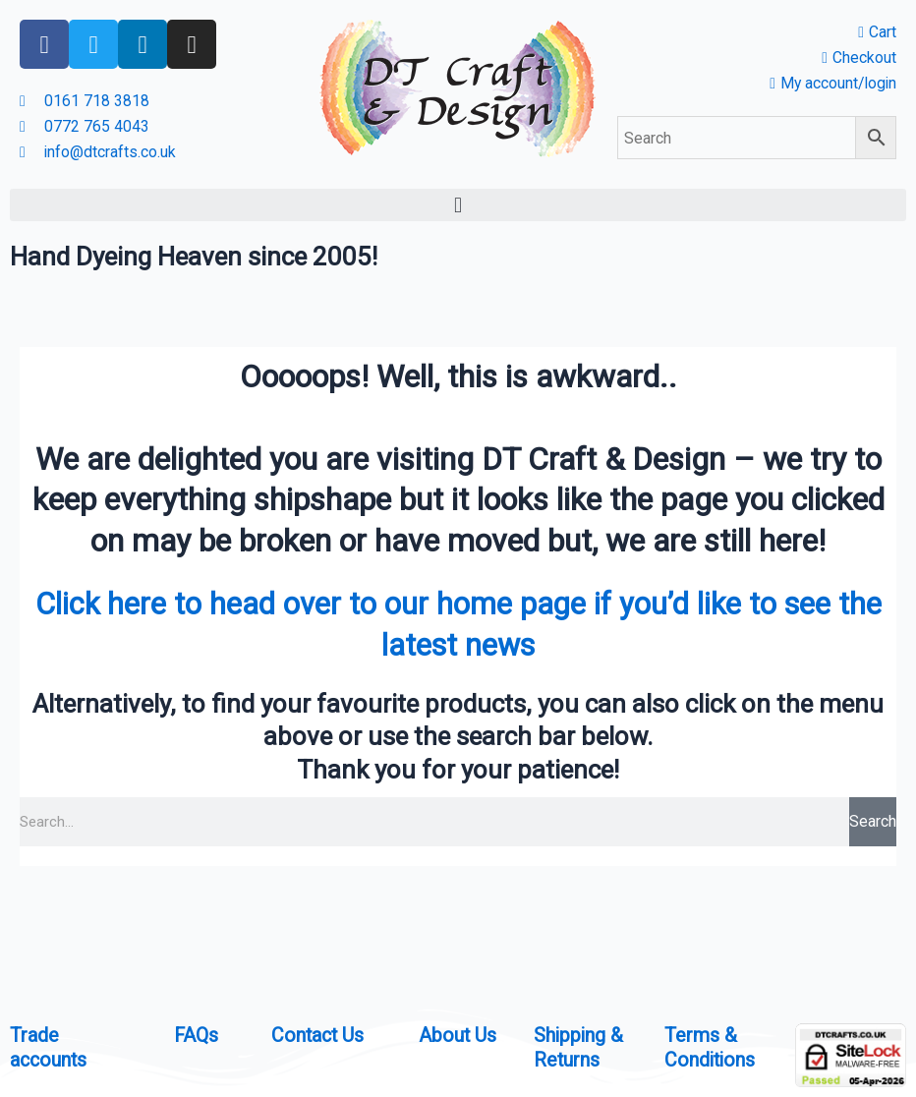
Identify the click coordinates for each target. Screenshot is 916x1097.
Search (872, 822)
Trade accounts (49, 1046)
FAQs (196, 1035)
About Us (458, 1035)
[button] (458, 206)
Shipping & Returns (579, 1046)
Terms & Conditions (711, 1046)
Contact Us (319, 1035)
